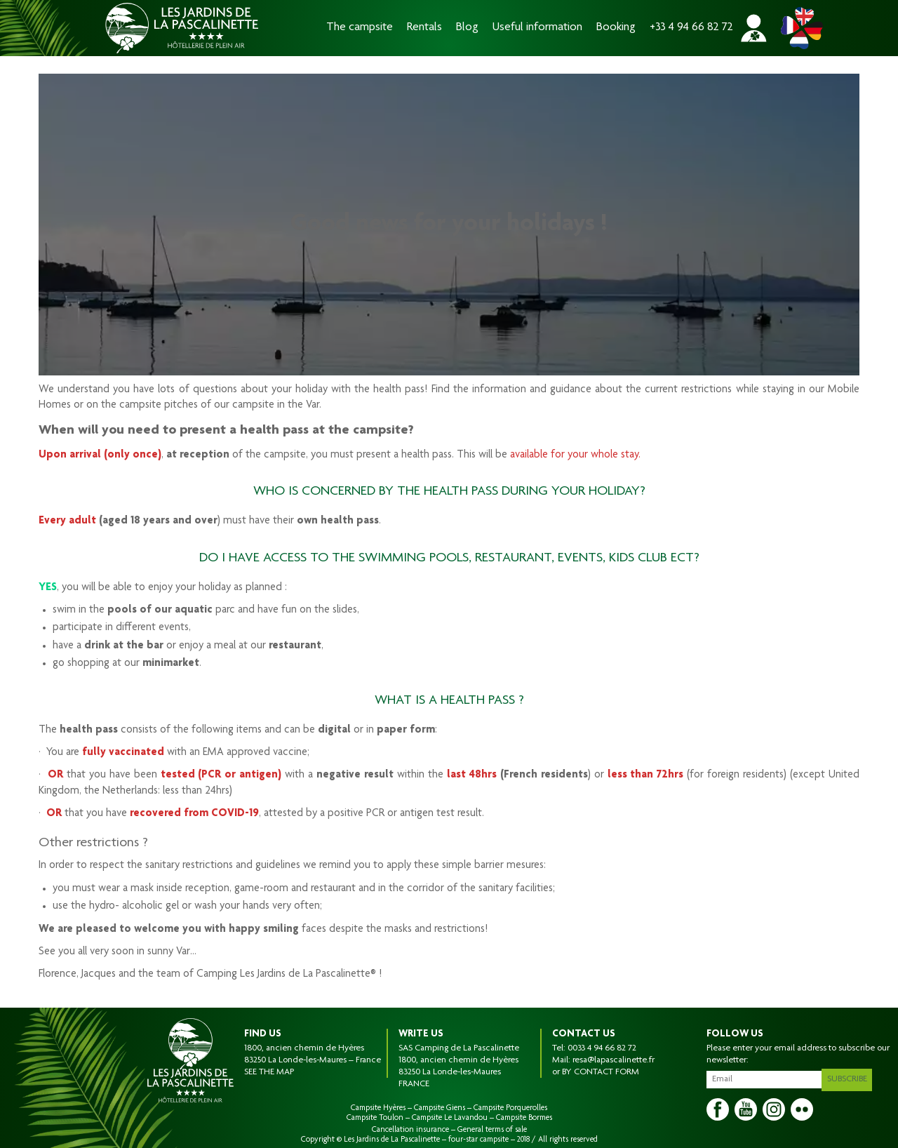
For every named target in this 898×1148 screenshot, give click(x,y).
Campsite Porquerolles (510, 1108)
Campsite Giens (439, 1108)
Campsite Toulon (375, 1118)
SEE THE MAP (269, 1072)
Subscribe (850, 1077)
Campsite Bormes (524, 1118)
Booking (616, 28)
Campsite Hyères (378, 1108)
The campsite (359, 28)
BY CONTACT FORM (600, 1072)
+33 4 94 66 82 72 (691, 28)
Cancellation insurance (410, 1130)
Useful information (537, 28)
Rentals (424, 28)
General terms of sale (492, 1130)
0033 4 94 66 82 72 (602, 1048)
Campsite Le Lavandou (450, 1118)
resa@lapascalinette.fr (613, 1060)
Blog (467, 28)
